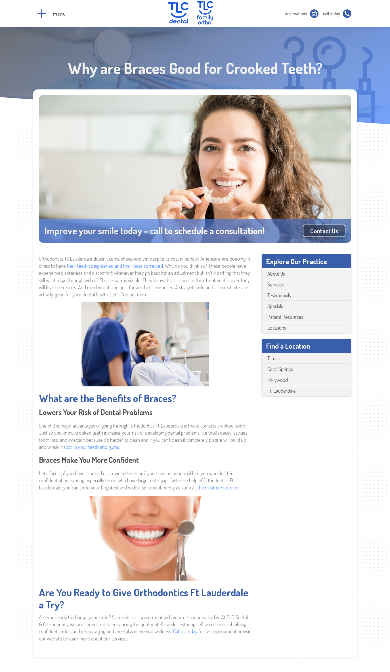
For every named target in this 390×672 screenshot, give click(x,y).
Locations (276, 328)
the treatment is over (218, 487)
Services (275, 284)
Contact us (324, 231)
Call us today (185, 631)
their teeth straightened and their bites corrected (115, 266)
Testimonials (279, 295)
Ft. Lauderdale (281, 391)
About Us (276, 274)
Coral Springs (280, 369)
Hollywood (277, 380)
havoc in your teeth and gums (90, 447)
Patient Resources (285, 317)
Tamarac (275, 358)
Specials (275, 306)
